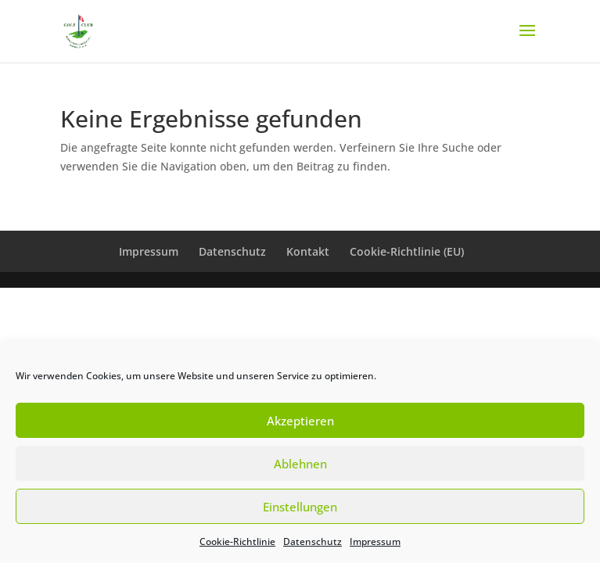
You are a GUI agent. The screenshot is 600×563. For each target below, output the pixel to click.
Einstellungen (300, 507)
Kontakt (307, 251)
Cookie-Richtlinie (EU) (407, 251)
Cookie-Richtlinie (237, 541)
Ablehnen (300, 464)
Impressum (375, 541)
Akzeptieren (300, 421)
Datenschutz (312, 541)
